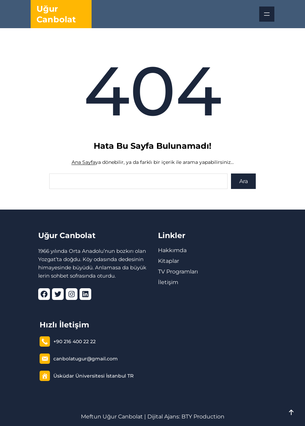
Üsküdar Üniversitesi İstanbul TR (93, 376)
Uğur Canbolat (67, 235)
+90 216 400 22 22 (74, 341)
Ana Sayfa (83, 162)
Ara (243, 181)
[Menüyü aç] (266, 14)
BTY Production (202, 416)
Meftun (91, 416)
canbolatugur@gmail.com (85, 359)
